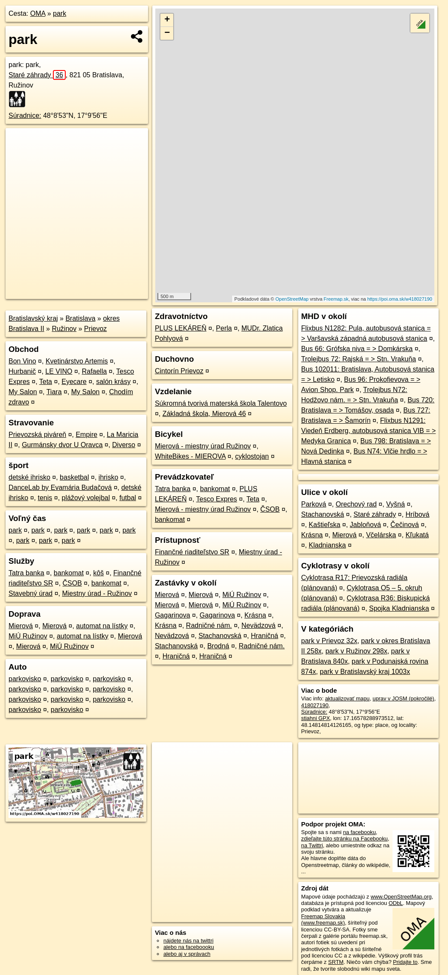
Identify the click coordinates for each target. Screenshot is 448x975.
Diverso (123, 444)
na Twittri (312, 845)
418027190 (315, 705)
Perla (224, 328)
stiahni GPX (315, 718)
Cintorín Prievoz (179, 371)
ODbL (396, 903)
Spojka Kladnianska (399, 608)
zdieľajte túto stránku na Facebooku (344, 838)
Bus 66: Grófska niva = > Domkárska (357, 348)
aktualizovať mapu (347, 698)
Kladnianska (327, 545)
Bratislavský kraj (33, 318)
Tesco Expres (216, 499)
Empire (86, 434)
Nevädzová (258, 625)
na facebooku (359, 832)
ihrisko (108, 477)
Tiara (54, 391)
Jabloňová (365, 524)
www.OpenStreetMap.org (401, 896)
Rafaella (94, 371)
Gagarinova (172, 615)
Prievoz (95, 328)
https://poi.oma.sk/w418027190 (399, 299)
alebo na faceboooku (188, 947)
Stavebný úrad (30, 593)
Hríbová (417, 514)
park (59, 13)
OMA (38, 13)
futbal (127, 497)
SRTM (335, 962)
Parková (313, 504)
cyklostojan (252, 456)
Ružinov (64, 328)
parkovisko (25, 678)
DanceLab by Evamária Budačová (60, 487)
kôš (98, 573)
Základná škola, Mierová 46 (204, 413)
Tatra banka (26, 573)
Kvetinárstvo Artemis (77, 361)
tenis (45, 497)
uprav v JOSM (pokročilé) (403, 698)
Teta (45, 381)
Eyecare (74, 381)
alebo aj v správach (186, 954)
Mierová (21, 626)
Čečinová (404, 524)
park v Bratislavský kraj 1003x (365, 671)
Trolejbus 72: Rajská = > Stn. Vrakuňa (358, 359)
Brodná (218, 646)
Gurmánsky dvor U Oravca (62, 444)
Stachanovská (219, 635)
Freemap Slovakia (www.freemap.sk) (323, 919)
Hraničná (264, 635)
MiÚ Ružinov (28, 636)
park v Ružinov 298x (356, 651)
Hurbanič (22, 371)
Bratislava (80, 318)
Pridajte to (405, 962)
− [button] (167, 33)
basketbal (74, 477)
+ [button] (167, 20)
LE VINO (58, 371)
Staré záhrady (37, 75)
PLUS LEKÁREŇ (181, 328)
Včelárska (381, 535)
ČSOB (72, 583)
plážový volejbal (86, 497)
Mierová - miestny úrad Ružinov (203, 446)
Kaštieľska (324, 524)
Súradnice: (25, 115)
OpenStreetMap (291, 299)
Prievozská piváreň (37, 434)
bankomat (69, 573)
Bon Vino (22, 361)
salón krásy (113, 381)
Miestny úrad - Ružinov (97, 593)
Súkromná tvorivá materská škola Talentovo (221, 403)
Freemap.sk (336, 299)
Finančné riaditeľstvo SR (192, 552)
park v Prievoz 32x (329, 640)
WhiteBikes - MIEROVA (190, 456)
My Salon (23, 391)
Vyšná (395, 504)
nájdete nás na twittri (188, 940)
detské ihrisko (29, 477)
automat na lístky (102, 626)
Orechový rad (356, 504)
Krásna (255, 615)
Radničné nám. (209, 625)
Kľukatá (416, 535)
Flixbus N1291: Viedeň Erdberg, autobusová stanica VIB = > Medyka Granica (368, 431)
